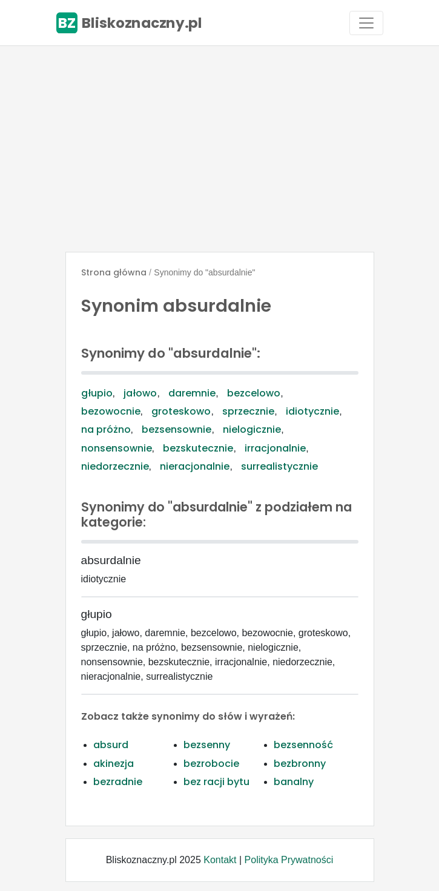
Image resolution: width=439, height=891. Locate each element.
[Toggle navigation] (366, 23)
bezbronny (300, 764)
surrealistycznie (279, 466)
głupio (97, 393)
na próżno (106, 429)
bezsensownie (176, 429)
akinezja (113, 764)
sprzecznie (248, 411)
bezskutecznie (198, 448)
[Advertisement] (219, 149)
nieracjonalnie (194, 466)
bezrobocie (211, 764)
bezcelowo (253, 393)
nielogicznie (252, 429)
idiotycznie (312, 411)
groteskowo (181, 411)
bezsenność (303, 745)
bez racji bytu (216, 782)
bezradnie (117, 782)
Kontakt (219, 860)
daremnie (192, 393)
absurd (110, 745)
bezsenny (206, 745)
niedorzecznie (115, 466)
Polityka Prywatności (289, 860)
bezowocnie (110, 411)
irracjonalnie (275, 448)
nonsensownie (116, 448)
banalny (294, 782)
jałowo (140, 393)
